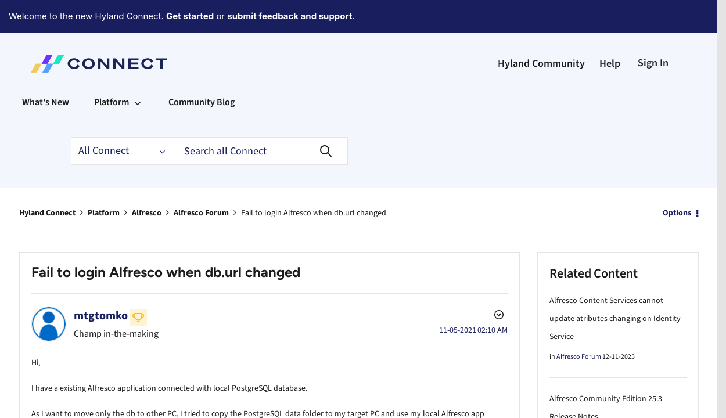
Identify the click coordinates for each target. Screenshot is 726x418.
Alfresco (146, 181)
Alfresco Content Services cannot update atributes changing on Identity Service (615, 287)
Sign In (653, 31)
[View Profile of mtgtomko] (101, 284)
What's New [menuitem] (45, 70)
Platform (104, 181)
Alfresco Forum (201, 181)
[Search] (260, 119)
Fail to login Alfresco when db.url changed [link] (313, 181)
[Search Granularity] (121, 119)
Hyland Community (541, 31)
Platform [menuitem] (111, 70)
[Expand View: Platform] (137, 70)
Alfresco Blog (575, 405)
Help (609, 31)
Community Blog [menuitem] (201, 70)
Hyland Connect (47, 181)
